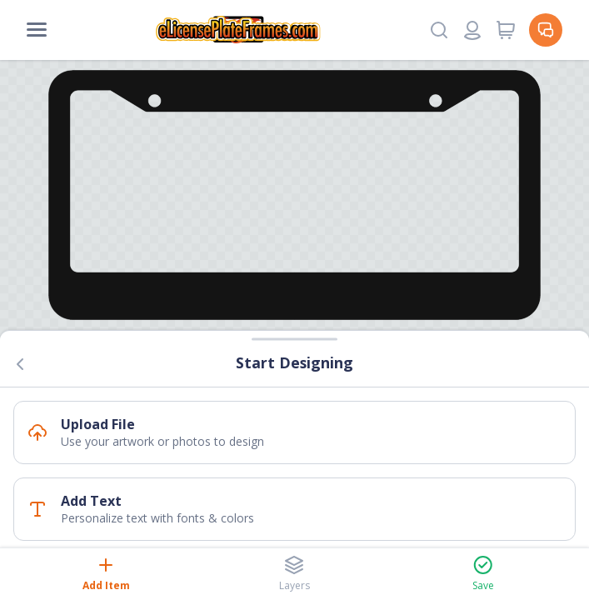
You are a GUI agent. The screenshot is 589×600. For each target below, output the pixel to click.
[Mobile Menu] (37, 30)
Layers (294, 573)
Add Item (106, 573)
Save (483, 573)
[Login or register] (472, 30)
